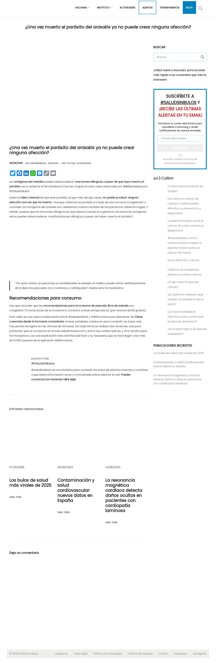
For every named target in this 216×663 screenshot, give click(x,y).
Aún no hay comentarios (76, 163)
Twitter (163, 654)
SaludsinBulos (38, 163)
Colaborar (61, 654)
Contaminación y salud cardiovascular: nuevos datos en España (75, 490)
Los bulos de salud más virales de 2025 (30, 482)
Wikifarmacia (131, 186)
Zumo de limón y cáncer (183, 260)
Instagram (200, 654)
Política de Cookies (140, 654)
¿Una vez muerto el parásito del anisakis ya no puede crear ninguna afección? (71, 150)
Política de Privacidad (107, 654)
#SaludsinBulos (43, 363)
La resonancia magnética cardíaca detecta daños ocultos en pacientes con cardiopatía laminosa (123, 495)
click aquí (69, 379)
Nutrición (53, 163)
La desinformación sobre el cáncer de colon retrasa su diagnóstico (186, 226)
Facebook (180, 654)
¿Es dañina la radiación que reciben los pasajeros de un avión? (186, 299)
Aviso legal (81, 654)
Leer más (15, 497)
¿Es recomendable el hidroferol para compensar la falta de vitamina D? (186, 316)
